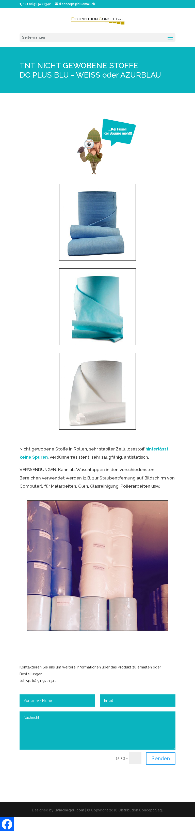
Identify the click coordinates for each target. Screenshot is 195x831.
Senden (161, 758)
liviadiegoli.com (69, 810)
